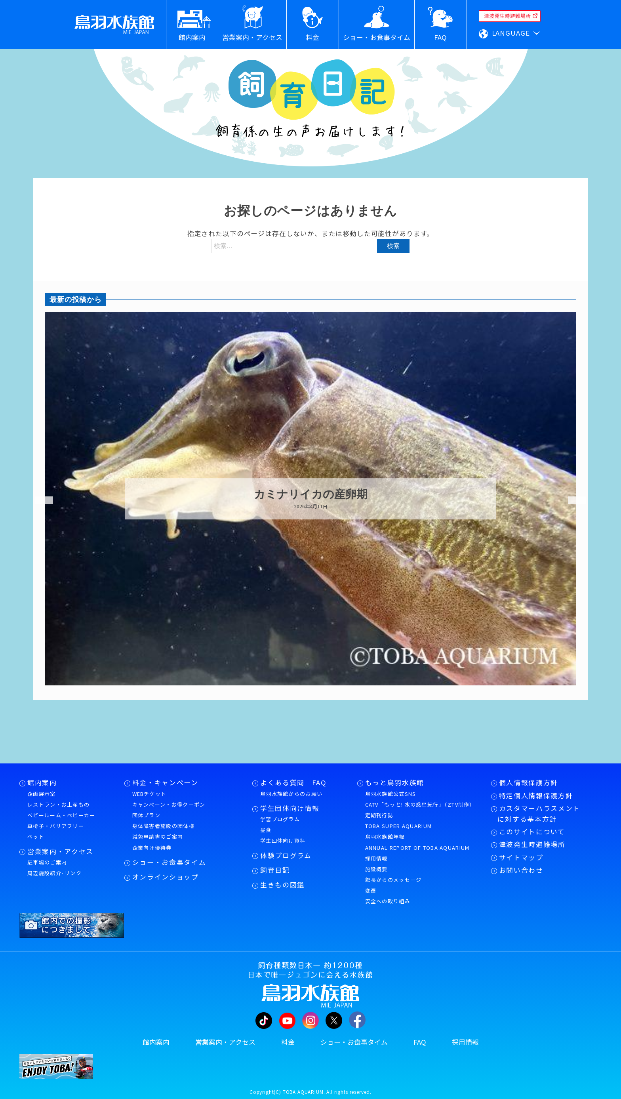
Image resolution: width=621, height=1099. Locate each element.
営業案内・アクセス (60, 851)
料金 (288, 1042)
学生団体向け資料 (282, 840)
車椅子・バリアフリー (55, 826)
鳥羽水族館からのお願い (291, 794)
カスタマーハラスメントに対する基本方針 (538, 813)
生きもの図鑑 (282, 884)
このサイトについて (532, 831)
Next (572, 500)
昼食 (266, 830)
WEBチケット (149, 794)
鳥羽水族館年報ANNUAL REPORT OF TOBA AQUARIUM (417, 842)
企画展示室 (41, 794)
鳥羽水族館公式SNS (390, 794)
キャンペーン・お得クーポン (169, 804)
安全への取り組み (387, 901)
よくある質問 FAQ (293, 782)
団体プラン (146, 815)
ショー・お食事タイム (169, 862)
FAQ (419, 1042)
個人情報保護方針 (528, 782)
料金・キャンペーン (165, 782)
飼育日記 (275, 870)
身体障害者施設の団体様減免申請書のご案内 (163, 831)
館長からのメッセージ (393, 879)
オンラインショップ (165, 876)
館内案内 (42, 782)
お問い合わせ (521, 870)
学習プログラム (280, 819)
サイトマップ (521, 857)
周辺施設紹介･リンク (54, 873)
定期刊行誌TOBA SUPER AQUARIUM (398, 820)
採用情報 (376, 858)
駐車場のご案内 (47, 862)
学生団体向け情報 (289, 808)
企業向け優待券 (152, 847)
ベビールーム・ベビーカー (61, 815)
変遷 (371, 890)
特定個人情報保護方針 (536, 795)
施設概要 (376, 869)
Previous (39, 500)
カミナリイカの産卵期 (311, 494)
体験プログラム (286, 855)
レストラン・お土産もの (58, 804)
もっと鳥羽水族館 (394, 782)
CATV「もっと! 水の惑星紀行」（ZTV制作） (420, 804)
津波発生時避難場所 (532, 844)
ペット (35, 836)
